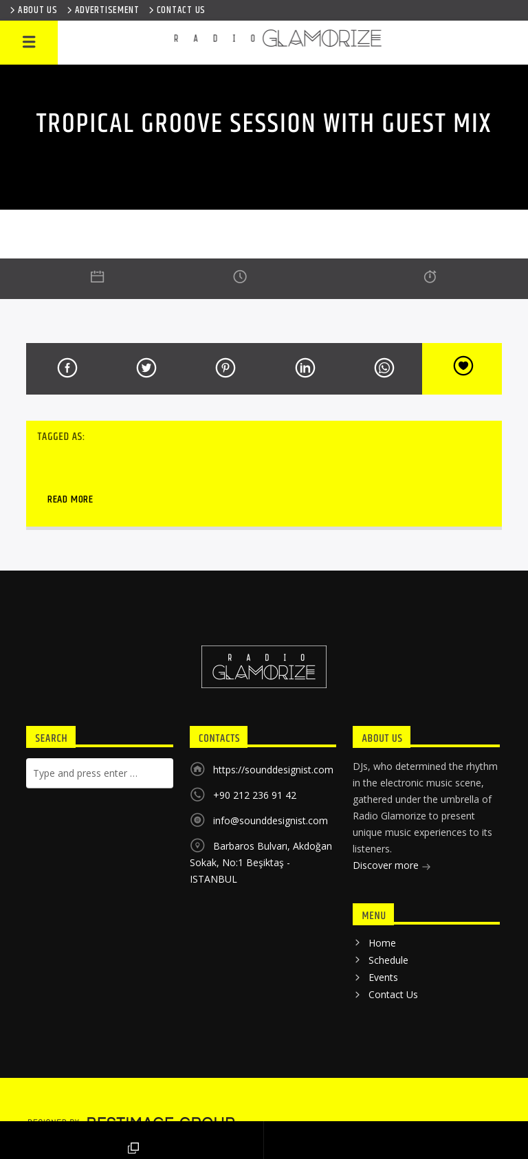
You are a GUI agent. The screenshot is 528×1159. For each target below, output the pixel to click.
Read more (70, 499)
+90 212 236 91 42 (254, 795)
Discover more (392, 866)
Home (382, 942)
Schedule (388, 960)
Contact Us (393, 994)
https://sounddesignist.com (273, 769)
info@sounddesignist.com (270, 820)
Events (383, 977)
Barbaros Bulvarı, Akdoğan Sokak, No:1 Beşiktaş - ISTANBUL (261, 862)
